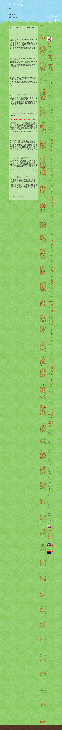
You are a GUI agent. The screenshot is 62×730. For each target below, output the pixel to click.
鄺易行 (45, 468)
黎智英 (45, 438)
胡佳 (44, 210)
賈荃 (41, 385)
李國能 (41, 141)
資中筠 (45, 384)
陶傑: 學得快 (51, 377)
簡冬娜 (42, 468)
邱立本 (44, 188)
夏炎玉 (43, 220)
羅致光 (42, 473)
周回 (43, 158)
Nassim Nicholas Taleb (42, 644)
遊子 (45, 386)
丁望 (43, 52)
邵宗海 (45, 189)
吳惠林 (42, 126)
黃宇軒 (43, 349)
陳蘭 (41, 319)
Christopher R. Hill (43, 527)
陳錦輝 (42, 316)
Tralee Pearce (43, 704)
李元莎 (42, 132)
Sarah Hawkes (44, 677)
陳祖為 (42, 304)
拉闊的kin (44, 164)
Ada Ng (45, 487)
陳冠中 (44, 300)
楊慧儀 (42, 371)
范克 (44, 213)
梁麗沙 (42, 273)
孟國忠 (42, 163)
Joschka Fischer (42, 591)
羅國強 (41, 475)
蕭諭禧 (41, 450)
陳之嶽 (43, 293)
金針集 (41, 191)
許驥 (43, 285)
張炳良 (45, 251)
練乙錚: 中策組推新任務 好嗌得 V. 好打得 (51, 352)
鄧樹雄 (44, 426)
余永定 (42, 116)
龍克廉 (42, 456)
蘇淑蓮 (42, 482)
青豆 (43, 194)
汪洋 (40, 149)
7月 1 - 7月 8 (51, 459)
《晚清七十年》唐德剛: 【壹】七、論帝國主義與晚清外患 (51, 311)
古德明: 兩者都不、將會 (51, 273)
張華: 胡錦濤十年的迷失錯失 (51, 327)
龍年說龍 (45, 455)
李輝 (41, 146)
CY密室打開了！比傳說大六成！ (51, 215)
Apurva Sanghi (41, 504)
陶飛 (43, 319)
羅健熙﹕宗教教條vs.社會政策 (51, 125)
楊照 (42, 370)
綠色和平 (41, 393)
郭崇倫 (45, 289)
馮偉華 (41, 344)
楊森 (44, 369)
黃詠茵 (45, 358)
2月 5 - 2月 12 (51, 506)
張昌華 (42, 250)
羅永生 (41, 471)
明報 (43, 165)
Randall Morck (41, 661)
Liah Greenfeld (42, 607)
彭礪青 (43, 330)
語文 (41, 395)
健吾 (42, 241)
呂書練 (41, 130)
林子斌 (42, 172)
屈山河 (41, 164)
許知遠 (44, 282)
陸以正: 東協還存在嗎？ (51, 395)
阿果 (43, 193)
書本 (45, 228)
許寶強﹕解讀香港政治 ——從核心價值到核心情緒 (51, 402)
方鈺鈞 (42, 67)
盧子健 (42, 442)
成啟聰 (42, 98)
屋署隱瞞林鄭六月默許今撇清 (51, 253)
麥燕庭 (45, 324)
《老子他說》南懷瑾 (42, 37)
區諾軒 (42, 242)
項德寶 (45, 342)
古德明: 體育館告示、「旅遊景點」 (51, 105)
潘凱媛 (44, 415)
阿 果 (42, 192)
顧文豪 (44, 485)
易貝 (45, 168)
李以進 (41, 133)
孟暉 (44, 163)
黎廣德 (42, 439)
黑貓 (41, 363)
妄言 (45, 94)
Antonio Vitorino (42, 503)
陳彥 (40, 301)
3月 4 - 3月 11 (51, 497)
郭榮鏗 (45, 290)
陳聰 (40, 317)
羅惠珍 (44, 475)
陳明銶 (45, 299)
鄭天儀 (43, 427)
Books (45, 519)
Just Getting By (18, 4)
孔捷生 (43, 63)
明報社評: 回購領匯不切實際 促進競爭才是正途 (51, 380)
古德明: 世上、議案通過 (51, 321)
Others (44, 651)
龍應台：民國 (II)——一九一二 (51, 360)
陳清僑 (45, 307)
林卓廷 (45, 177)
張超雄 (41, 256)
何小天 (42, 109)
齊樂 (40, 400)
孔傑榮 (41, 64)
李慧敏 (42, 145)
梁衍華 (41, 268)
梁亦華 (41, 265)
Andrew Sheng (44, 498)
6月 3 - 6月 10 (51, 468)
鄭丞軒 (45, 428)
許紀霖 (41, 283)
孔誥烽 (45, 64)
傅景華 (41, 328)
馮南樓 (44, 343)
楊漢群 (45, 370)
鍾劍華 (45, 465)
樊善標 (43, 411)
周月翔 (44, 157)
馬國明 (42, 238)
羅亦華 (44, 471)
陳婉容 (45, 305)
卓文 (42, 156)
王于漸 (42, 70)
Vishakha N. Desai (42, 707)
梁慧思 (45, 272)
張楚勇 (43, 257)
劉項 (45, 405)
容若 (42, 223)
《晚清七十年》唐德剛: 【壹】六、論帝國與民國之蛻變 (51, 367)
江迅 (42, 100)
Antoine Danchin (42, 502)
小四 (42, 55)
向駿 (41, 91)
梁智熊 (43, 271)
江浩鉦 (45, 100)
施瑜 (42, 203)
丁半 (43, 51)
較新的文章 (11, 201)
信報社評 (42, 196)
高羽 (42, 240)
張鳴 (45, 260)
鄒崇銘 (45, 387)
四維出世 (41, 84)
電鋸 (44, 389)
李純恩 (43, 139)
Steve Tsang (42, 691)
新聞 (45, 364)
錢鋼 (43, 453)
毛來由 (43, 68)
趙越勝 (42, 398)
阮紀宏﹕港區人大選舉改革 (51, 172)
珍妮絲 (41, 206)
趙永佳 (43, 396)
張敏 (42, 254)
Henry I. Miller (44, 563)
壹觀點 (43, 329)
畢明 (45, 275)
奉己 (45, 162)
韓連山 (43, 467)
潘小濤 (41, 414)
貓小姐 (44, 450)
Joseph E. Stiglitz (43, 593)
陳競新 (45, 318)
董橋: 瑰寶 (50, 95)
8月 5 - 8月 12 (51, 448)
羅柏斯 (45, 472)
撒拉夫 (44, 410)
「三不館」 (41, 47)
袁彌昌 (42, 233)
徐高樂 (42, 226)
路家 (43, 386)
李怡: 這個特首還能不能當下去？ (51, 330)
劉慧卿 (41, 407)
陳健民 (41, 305)
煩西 (43, 373)
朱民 (44, 98)
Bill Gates (42, 515)
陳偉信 (44, 304)
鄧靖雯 (41, 426)
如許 (43, 94)
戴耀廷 (41, 457)
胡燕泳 (45, 212)
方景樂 (45, 66)
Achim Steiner (41, 487)
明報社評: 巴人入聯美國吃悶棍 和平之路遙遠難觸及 (51, 70)
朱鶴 (45, 99)
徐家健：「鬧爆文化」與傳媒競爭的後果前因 (51, 392)
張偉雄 (43, 253)
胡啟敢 (44, 211)
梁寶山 (42, 274)
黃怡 (45, 350)
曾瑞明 (43, 331)
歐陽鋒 (44, 413)
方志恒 (41, 66)
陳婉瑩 (44, 306)
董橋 (42, 384)
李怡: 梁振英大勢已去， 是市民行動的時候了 (51, 109)
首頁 (23, 201)
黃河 (44, 351)
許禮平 (43, 284)
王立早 (45, 71)
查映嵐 (41, 204)
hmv (41, 564)
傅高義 (44, 326)
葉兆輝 (42, 376)
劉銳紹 (44, 407)
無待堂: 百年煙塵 (51, 102)
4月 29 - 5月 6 (51, 479)
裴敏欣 (41, 394)
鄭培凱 (45, 433)
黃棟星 (42, 358)
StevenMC (44, 692)
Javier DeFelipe (43, 577)
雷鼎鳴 (45, 388)
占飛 (44, 79)
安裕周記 (44, 96)
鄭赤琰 (43, 430)
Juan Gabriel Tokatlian (42, 595)
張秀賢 (41, 249)
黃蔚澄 (44, 359)
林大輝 (45, 171)
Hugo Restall (44, 565)
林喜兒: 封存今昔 (51, 169)
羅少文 (44, 470)
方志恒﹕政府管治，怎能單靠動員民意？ (51, 181)
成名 (45, 97)
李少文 (44, 132)
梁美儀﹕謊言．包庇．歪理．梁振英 (51, 237)
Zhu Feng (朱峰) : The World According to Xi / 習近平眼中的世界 (51, 303)
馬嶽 (45, 239)
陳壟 (42, 317)
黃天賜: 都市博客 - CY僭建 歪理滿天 (51, 155)
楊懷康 (44, 371)
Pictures (44, 658)
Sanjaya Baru (43, 675)
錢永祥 (43, 451)
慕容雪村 (45, 409)
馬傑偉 (41, 239)
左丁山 (41, 85)
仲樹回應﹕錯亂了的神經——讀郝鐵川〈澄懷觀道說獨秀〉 (51, 118)
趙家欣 (42, 397)
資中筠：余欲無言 (51, 189)
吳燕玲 (42, 127)
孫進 (45, 220)
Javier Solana (42, 578)
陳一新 (44, 291)
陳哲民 (45, 302)
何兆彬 (44, 109)
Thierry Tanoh (42, 700)
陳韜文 (45, 317)
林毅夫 (45, 184)
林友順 (44, 172)
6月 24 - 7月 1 (51, 461)
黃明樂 (42, 351)
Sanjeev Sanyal (42, 676)
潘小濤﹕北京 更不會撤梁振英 (51, 267)
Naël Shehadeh (44, 642)
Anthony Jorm (43, 501)
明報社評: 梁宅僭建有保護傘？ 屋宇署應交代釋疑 (51, 221)
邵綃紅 (42, 190)
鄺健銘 (42, 469)
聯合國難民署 (43, 458)
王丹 (44, 70)
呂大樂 (43, 128)
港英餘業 (43, 333)
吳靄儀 (45, 127)
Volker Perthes (44, 708)
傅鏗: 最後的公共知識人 (51, 250)
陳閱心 (42, 315)
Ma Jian (44, 611)
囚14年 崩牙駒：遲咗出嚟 (51, 97)
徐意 (44, 226)
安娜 (41, 95)
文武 (44, 65)
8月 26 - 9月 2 (51, 441)
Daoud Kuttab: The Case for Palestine (51, 299)
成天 (43, 97)
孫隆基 (42, 221)
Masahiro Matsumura (42, 624)
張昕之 (45, 250)
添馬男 (45, 274)
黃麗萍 (43, 361)
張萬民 (45, 258)
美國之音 (42, 208)
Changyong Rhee (43, 521)
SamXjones (45, 674)
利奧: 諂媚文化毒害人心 (51, 112)
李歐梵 (45, 145)
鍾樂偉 (42, 466)
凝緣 (42, 440)
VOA (40, 708)
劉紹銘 (41, 404)
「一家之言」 (42, 46)
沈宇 (43, 149)
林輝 (41, 185)
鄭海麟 (45, 432)
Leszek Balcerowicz (42, 606)
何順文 (41, 114)
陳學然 (45, 315)
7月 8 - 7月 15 (51, 457)
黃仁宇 (43, 346)
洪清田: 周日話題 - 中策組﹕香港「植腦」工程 (51, 77)
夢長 (42, 390)
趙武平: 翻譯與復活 (51, 93)
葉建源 (42, 377)
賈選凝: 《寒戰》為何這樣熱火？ (51, 200)
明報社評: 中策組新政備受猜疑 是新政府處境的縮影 (51, 131)
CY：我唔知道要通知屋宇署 (51, 371)
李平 (43, 133)
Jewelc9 (43, 582)
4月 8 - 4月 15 (51, 486)
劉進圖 (41, 405)
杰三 (41, 169)
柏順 (44, 203)
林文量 (42, 174)
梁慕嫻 (42, 272)
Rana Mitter (44, 660)
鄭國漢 (42, 433)
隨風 (45, 453)
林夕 (42, 171)
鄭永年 (42, 428)
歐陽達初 (41, 413)
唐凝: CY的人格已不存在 (51, 315)
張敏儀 (44, 254)
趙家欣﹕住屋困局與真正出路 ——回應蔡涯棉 (51, 374)
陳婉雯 (42, 306)
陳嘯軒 (44, 314)
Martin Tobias (44, 622)
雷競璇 (42, 389)
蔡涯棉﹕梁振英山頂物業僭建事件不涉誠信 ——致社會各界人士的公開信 (51, 263)
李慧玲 (45, 144)
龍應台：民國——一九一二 (51, 398)
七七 (44, 53)
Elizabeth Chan (42, 548)
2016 (49, 48)
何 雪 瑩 (45, 108)
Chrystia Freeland (42, 528)
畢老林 (43, 275)
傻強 (43, 363)
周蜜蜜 (41, 161)
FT (44, 551)
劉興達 (41, 408)
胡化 (42, 210)
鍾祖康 (42, 465)
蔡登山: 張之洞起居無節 (51, 91)
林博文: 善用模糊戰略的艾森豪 (51, 296)
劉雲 (43, 405)
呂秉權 (43, 129)
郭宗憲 (45, 288)
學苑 (45, 441)
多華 (41, 94)
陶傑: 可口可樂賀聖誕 (51, 324)
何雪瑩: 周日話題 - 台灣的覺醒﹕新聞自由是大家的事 (51, 82)
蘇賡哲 (45, 482)
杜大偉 (43, 147)
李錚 (43, 146)
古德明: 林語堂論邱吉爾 (51, 165)
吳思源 (41, 123)
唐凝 (43, 219)
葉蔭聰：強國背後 (51, 89)
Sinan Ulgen (41, 685)
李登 (43, 141)
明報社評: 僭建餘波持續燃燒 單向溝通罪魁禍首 (51, 186)
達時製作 (42, 387)
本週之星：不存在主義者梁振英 (51, 146)
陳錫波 (44, 316)
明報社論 (42, 167)
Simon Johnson (44, 683)
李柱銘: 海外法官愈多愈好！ (51, 135)
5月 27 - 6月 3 (51, 470)
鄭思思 (43, 431)
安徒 (43, 95)
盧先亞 (43, 443)
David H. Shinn (43, 536)
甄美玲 (44, 392)
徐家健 (45, 225)
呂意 (43, 130)
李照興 (43, 142)
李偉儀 (44, 140)
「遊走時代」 (44, 48)
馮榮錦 (43, 344)
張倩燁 (42, 252)
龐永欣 (42, 470)
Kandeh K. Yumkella (43, 598)
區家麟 (45, 241)
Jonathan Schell (44, 589)
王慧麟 (45, 75)
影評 (42, 409)
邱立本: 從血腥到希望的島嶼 (51, 206)
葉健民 (41, 379)
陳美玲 (43, 301)
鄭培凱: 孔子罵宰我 (50, 541)
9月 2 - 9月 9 (51, 439)
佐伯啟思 (43, 107)
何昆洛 (44, 110)
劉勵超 (44, 408)
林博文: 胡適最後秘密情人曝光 (51, 203)
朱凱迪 (43, 99)
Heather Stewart (42, 561)
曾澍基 (43, 332)
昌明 (40, 165)
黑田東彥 (45, 362)
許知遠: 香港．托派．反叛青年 (51, 197)
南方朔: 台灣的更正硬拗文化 (51, 406)
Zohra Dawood (41, 717)
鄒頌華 (42, 388)
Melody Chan (41, 625)
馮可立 (42, 343)
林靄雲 (44, 186)
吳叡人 (45, 126)
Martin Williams (43, 623)
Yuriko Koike (44, 714)
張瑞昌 (42, 258)
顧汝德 (41, 486)
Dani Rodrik (44, 529)
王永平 (41, 71)
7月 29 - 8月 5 (51, 450)
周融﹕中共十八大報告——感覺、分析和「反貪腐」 (51, 388)
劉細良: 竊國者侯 (51, 212)
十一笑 (41, 54)
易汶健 (43, 168)
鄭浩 (42, 432)
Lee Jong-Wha (43, 605)
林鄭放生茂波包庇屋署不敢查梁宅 (51, 412)
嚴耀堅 (43, 481)
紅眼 (45, 207)
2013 (49, 52)
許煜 (43, 283)
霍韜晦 (45, 454)
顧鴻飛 (44, 486)
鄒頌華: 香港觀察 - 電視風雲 (51, 225)
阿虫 (40, 193)
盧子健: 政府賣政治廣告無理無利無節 (51, 276)
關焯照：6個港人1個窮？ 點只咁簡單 (51, 292)
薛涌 (42, 459)
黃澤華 (41, 360)
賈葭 (43, 385)
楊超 (40, 370)
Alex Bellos (43, 490)
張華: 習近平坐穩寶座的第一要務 (51, 159)
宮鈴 (41, 222)
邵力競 (41, 189)
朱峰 (40, 99)
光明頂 (44, 89)
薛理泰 (45, 459)
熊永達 (45, 391)
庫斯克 (45, 223)
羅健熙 (44, 474)
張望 (40, 255)
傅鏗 (43, 328)
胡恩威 (41, 211)
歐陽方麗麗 (43, 412)
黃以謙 (41, 349)
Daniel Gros (41, 531)
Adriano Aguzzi (44, 489)
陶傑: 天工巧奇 (52, 552)
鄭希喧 (44, 429)
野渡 (41, 291)
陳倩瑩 (42, 302)
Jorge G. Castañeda (43, 590)
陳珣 (45, 303)
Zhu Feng (44, 716)
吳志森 (42, 122)
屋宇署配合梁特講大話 (51, 308)
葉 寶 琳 (42, 375)
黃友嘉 (43, 347)
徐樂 (40, 227)
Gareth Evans (42, 552)
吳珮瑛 (44, 123)
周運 (44, 160)
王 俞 (45, 69)
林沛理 (41, 177)
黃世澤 (43, 348)
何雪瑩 (43, 113)
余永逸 (45, 116)
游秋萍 (44, 334)
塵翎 (40, 390)
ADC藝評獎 (42, 488)
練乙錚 (44, 417)
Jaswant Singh (44, 576)
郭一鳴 (43, 286)
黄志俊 (42, 362)
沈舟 (43, 150)
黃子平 (43, 345)
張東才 (42, 251)
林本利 (45, 174)
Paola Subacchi (41, 652)
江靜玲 (42, 101)
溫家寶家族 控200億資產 (52, 527)
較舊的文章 (36, 201)
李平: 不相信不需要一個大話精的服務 (51, 162)
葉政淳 (45, 377)
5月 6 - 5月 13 (51, 477)
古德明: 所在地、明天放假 (51, 230)
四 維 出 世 (43, 83)
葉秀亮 (45, 376)
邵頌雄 (44, 190)
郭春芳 (42, 289)
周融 (43, 161)
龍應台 (44, 456)
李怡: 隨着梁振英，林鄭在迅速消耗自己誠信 (51, 233)
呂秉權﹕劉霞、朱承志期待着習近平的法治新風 (51, 334)
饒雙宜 (44, 484)
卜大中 (44, 54)
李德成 (42, 144)
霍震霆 (42, 454)
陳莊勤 (45, 308)
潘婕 (42, 415)
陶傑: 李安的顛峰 (51, 258)
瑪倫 (41, 392)
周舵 (42, 160)
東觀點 (42, 170)
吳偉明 (43, 124)
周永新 (41, 158)
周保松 (43, 159)
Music (45, 640)
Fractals (42, 551)
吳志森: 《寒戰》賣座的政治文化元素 (51, 284)
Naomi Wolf (43, 643)
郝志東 (44, 234)
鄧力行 (43, 423)
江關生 (45, 101)
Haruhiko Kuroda (42, 560)
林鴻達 (41, 186)
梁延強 (43, 266)
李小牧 (45, 131)
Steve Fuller (44, 690)
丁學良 (42, 53)
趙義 (44, 398)
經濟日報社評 (44, 374)
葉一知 (45, 375)
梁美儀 (43, 267)
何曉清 (43, 115)
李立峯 (43, 134)
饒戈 (42, 484)
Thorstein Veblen (42, 701)
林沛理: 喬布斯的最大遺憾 (51, 209)
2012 (49, 54)
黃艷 (45, 361)
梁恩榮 (41, 269)
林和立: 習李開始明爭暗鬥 (51, 337)
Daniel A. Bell (43, 530)
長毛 (43, 191)
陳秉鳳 (42, 300)
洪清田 (43, 205)
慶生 (41, 410)
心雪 (42, 65)
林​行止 (42, 175)
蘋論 (45, 483)
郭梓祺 (42, 290)
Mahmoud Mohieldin (42, 612)
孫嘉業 (45, 221)
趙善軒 (45, 397)
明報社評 (43, 166)
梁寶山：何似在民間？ (51, 87)
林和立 (42, 178)
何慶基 (44, 114)
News (41, 645)
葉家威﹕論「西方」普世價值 (51, 122)
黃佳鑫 (43, 350)
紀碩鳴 (44, 206)
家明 (43, 222)
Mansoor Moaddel (42, 613)
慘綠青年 (42, 391)
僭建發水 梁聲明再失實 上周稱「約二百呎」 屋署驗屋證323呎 (51, 193)
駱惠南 (42, 455)
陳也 (40, 292)
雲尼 (42, 342)
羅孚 (42, 472)
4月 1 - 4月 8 (51, 488)
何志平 (41, 110)
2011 (49, 520)
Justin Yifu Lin (44, 597)
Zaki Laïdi (42, 715)
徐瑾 (43, 227)
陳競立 (42, 318)
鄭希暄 (41, 430)
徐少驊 (45, 224)
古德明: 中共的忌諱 (51, 114)
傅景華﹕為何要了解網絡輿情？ (51, 241)
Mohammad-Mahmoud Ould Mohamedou (43, 637)
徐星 (42, 225)
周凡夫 (45, 156)
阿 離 (44, 192)
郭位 (44, 287)
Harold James (43, 559)
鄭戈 (45, 427)
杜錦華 (44, 148)
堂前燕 (45, 242)
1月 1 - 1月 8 (51, 517)
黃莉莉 (43, 357)
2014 (49, 51)
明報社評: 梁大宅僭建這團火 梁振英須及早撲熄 (51, 281)
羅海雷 (41, 474)
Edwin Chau (44, 547)
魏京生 (45, 469)
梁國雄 (43, 270)
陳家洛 (42, 303)
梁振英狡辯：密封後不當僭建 (51, 363)
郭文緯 (42, 287)
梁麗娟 (45, 273)
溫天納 (44, 372)
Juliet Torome (41, 596)
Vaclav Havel (41, 705)
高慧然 (45, 240)
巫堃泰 (42, 131)
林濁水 (44, 185)
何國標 (43, 112)
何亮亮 (43, 111)
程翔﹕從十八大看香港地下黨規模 (51, 270)
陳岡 (42, 299)
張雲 (43, 256)
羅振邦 (44, 473)
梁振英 (44, 269)
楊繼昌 (41, 372)
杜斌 (42, 148)
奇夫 (43, 162)
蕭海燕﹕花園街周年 (51, 127)
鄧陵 (44, 425)
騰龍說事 (41, 485)
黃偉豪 (43, 356)
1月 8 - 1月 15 (51, 515)
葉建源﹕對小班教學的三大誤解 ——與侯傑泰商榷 (51, 341)
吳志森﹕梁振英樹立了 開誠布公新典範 (51, 345)
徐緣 (45, 227)
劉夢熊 (44, 406)
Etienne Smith (44, 550)
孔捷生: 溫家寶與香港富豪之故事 (51, 248)
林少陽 (45, 173)
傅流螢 (41, 326)
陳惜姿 (41, 307)
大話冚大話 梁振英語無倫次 (51, 318)
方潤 (44, 67)
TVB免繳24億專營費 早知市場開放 (51, 256)
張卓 (43, 249)
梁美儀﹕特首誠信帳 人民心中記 (51, 384)
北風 (42, 79)
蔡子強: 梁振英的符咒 (51, 217)
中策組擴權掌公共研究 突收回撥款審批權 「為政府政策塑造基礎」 (51, 142)
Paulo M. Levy (44, 653)
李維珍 (43, 143)
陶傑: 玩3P (50, 167)
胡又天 (43, 209)
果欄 (42, 187)
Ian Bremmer (42, 566)
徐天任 (42, 224)
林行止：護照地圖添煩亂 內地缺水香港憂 (51, 356)
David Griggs (44, 535)
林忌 (41, 176)
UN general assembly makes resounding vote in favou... (51, 150)
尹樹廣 (44, 61)
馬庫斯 (43, 237)
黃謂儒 (44, 360)
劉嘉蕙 (42, 406)
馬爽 (44, 238)
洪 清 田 (44, 204)
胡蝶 (42, 212)
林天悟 (41, 173)
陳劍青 (41, 314)
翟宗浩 (44, 393)
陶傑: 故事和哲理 (51, 227)
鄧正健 (45, 424)
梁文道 (43, 264)
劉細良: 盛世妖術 (51, 100)
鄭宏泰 (42, 429)
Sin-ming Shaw (43, 684)
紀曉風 (41, 207)
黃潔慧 (42, 359)
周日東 (42, 157)
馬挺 (45, 237)
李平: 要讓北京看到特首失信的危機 (51, 409)
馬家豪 (43, 236)
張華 (43, 255)
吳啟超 (43, 125)
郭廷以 (41, 288)
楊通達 (42, 369)
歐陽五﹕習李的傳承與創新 (51, 349)
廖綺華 (45, 390)
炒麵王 (41, 188)
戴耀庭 (45, 457)
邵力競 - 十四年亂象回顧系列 (43, 722)
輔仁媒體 (44, 399)
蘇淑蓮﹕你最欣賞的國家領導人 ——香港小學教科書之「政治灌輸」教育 (51, 176)
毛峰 (43, 69)
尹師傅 (41, 61)
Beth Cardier (44, 514)
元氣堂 (43, 62)
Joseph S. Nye (43, 594)
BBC (40, 512)
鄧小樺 (42, 424)
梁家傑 (44, 268)
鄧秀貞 (42, 425)
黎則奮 (42, 438)
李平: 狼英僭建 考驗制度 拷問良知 (51, 288)
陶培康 (43, 320)
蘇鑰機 (42, 483)
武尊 (44, 187)
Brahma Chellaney (43, 520)
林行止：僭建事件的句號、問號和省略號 (51, 244)
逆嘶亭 (41, 234)
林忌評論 (44, 176)
